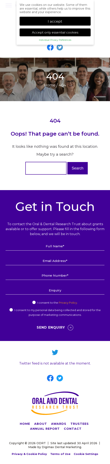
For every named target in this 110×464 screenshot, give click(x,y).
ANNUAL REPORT (45, 429)
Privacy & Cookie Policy (29, 454)
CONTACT (73, 429)
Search (77, 168)
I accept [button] (55, 19)
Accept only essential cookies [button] (55, 31)
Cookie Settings (86, 454)
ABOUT (40, 424)
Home (49, 85)
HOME (25, 424)
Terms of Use (60, 454)
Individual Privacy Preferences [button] (55, 38)
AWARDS (58, 424)
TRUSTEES (79, 424)
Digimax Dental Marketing (61, 447)
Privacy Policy (68, 302)
